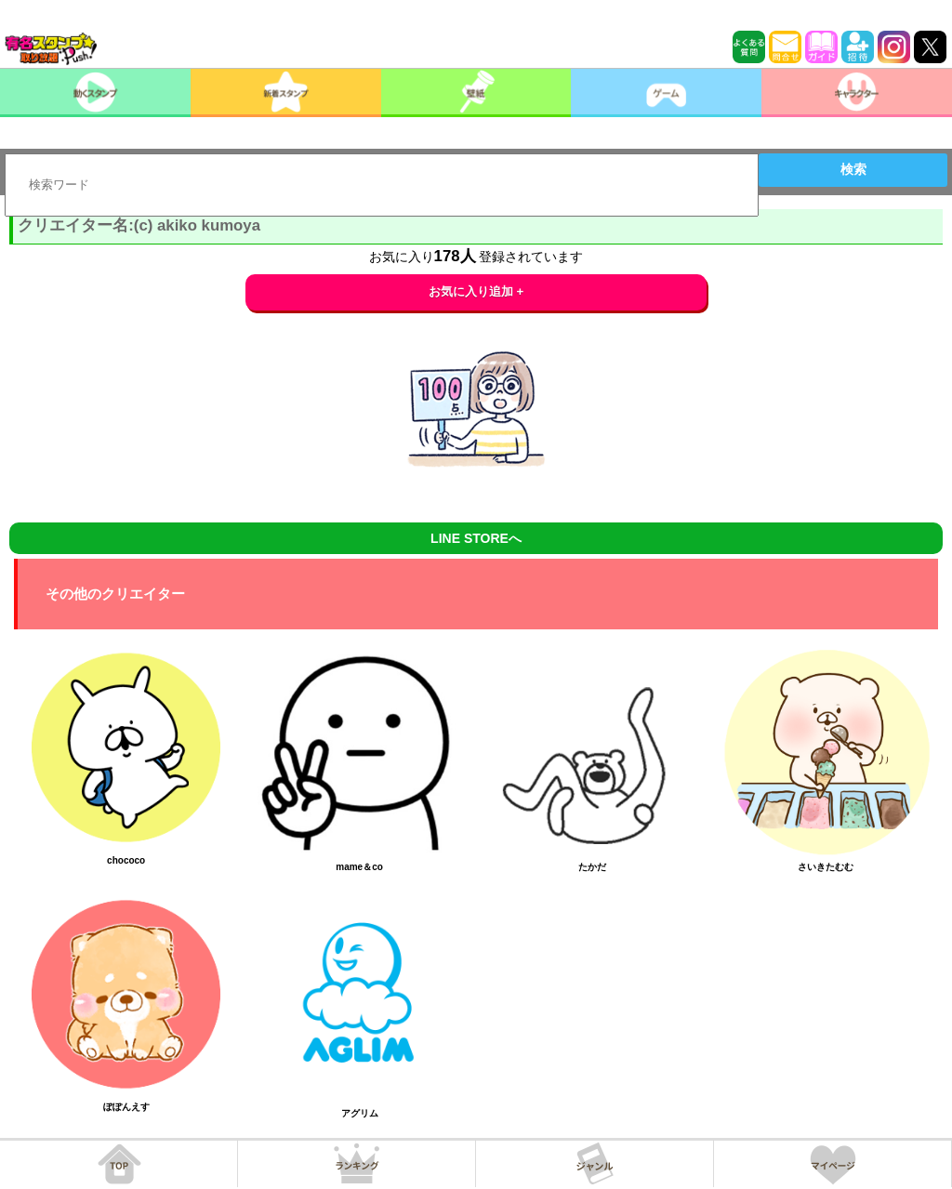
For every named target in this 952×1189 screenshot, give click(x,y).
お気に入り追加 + (476, 291)
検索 (853, 169)
